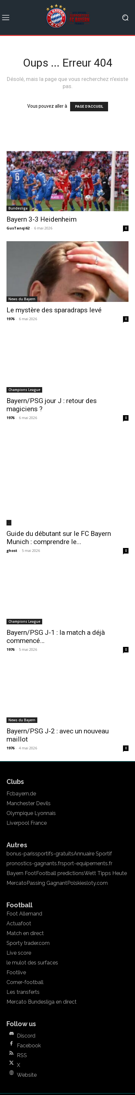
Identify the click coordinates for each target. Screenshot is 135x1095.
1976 (10, 318)
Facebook (29, 1011)
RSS (22, 1021)
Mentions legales (35, 1072)
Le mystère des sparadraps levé (54, 310)
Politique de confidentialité (91, 1072)
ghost (11, 516)
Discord (26, 1001)
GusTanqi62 (18, 228)
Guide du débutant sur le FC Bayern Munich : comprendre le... (58, 503)
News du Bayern (21, 299)
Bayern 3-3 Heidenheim (41, 219)
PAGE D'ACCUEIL (89, 106)
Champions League (24, 389)
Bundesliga (18, 208)
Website (27, 1040)
